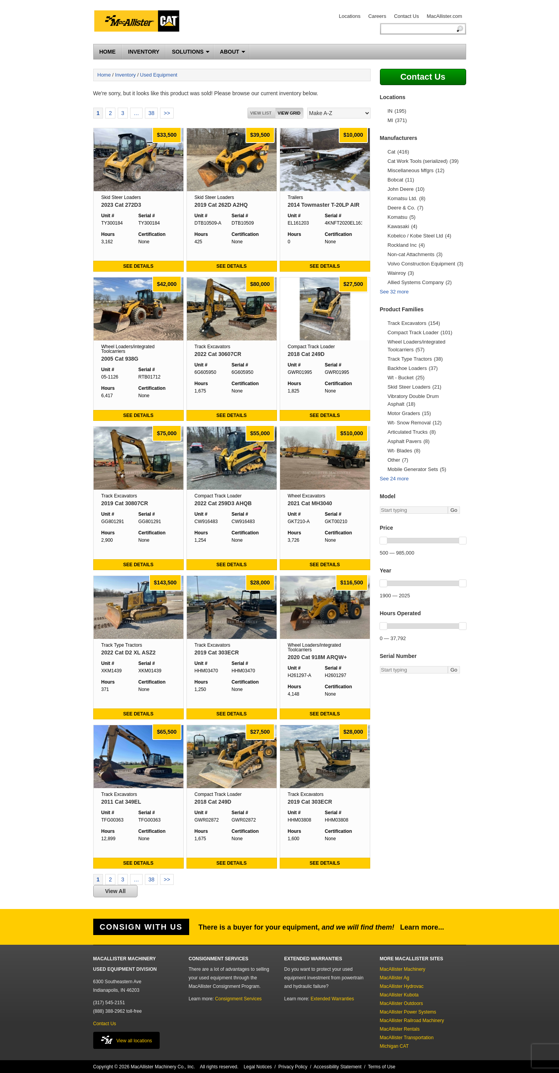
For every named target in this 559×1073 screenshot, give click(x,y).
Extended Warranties (332, 998)
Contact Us (406, 16)
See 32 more (394, 292)
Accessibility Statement (337, 1067)
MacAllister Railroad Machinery (412, 1020)
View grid (289, 113)
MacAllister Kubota (399, 995)
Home (104, 75)
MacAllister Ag (394, 978)
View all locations (126, 1040)
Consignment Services (238, 998)
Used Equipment (158, 75)
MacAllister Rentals (400, 1029)
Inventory (125, 75)
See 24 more (394, 479)
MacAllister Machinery (402, 969)
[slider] (383, 540)
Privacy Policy (293, 1067)
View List (261, 113)
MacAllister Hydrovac (402, 986)
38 (151, 113)
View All (115, 891)
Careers (377, 16)
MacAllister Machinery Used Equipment (139, 22)
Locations (349, 16)
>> (167, 113)
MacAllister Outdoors (401, 1003)
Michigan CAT (394, 1046)
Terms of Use (381, 1067)
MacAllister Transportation (407, 1037)
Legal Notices (258, 1067)
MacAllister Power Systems (408, 1012)
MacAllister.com (444, 16)
